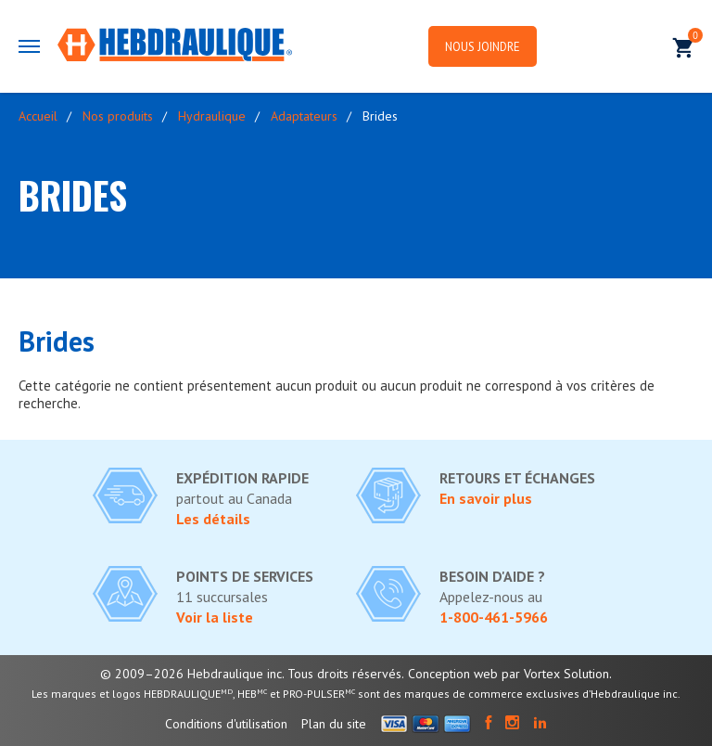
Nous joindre (493, 47)
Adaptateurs (304, 116)
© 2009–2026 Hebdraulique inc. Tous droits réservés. (252, 673)
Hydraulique (212, 116)
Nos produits (118, 116)
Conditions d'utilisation (226, 723)
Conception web (453, 673)
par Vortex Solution (555, 673)
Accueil (38, 116)
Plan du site (333, 723)
